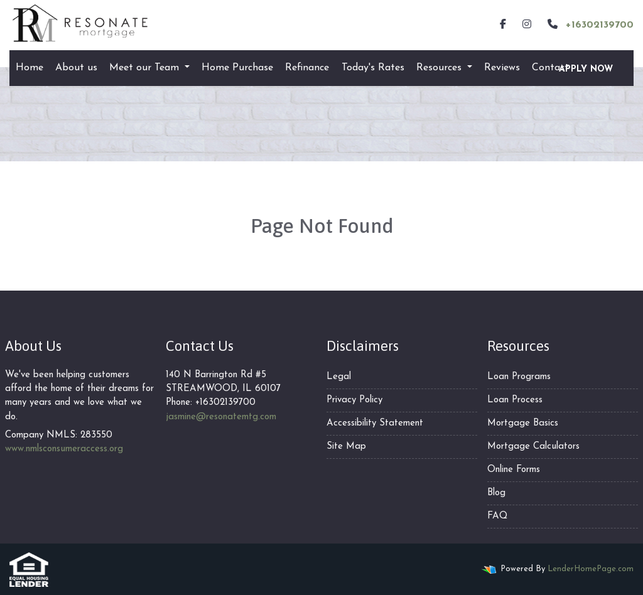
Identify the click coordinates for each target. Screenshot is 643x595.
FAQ (497, 516)
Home (29, 68)
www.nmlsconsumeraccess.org (64, 449)
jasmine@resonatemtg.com (221, 417)
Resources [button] (440, 68)
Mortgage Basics (522, 423)
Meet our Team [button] (145, 68)
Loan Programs (519, 377)
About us (76, 68)
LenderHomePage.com (591, 569)
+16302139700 (589, 24)
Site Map (346, 446)
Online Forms (513, 469)
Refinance (307, 68)
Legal (339, 377)
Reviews (502, 68)
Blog (496, 493)
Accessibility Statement (375, 423)
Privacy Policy (354, 400)
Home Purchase (237, 68)
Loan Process (515, 400)
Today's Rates (373, 68)
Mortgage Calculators (533, 446)
